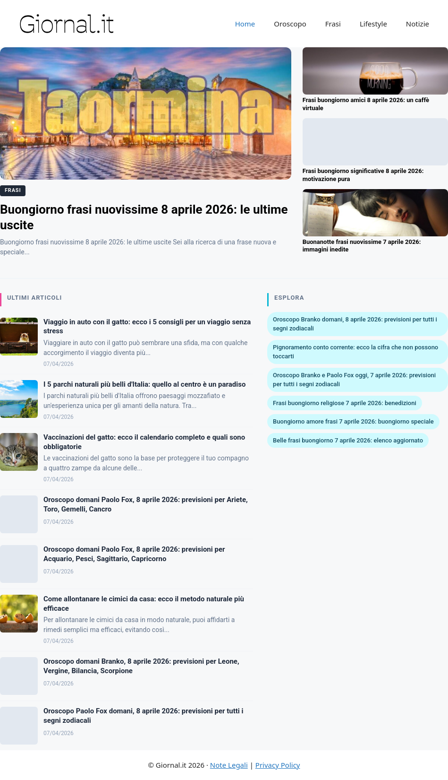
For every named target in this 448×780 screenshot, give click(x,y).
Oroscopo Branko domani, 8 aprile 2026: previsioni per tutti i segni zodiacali (355, 324)
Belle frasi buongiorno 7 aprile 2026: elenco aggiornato (348, 440)
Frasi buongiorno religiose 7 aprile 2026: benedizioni (344, 403)
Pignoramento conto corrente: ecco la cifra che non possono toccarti (355, 352)
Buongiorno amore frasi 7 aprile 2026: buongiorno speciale (353, 421)
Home (245, 23)
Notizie (417, 23)
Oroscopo (290, 23)
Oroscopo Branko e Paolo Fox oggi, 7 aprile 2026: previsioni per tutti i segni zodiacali (354, 380)
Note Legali (229, 765)
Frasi (333, 23)
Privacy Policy (277, 765)
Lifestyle (373, 23)
